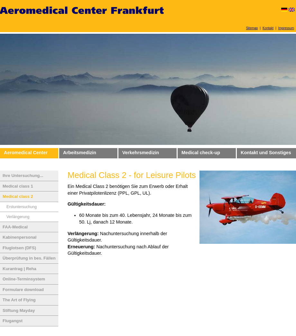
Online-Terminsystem (24, 279)
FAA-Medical (15, 227)
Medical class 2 (18, 196)
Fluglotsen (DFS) (19, 247)
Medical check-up (200, 152)
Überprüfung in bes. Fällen (29, 258)
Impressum (286, 28)
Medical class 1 (18, 186)
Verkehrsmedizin (140, 152)
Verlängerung (17, 217)
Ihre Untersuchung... (23, 175)
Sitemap (252, 28)
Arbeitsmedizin (79, 152)
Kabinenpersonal (19, 237)
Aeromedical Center (26, 152)
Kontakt (268, 28)
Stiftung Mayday (19, 310)
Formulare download (23, 289)
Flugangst (13, 320)
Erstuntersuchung (21, 207)
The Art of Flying (19, 299)
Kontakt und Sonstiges (266, 152)
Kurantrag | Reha (19, 268)
